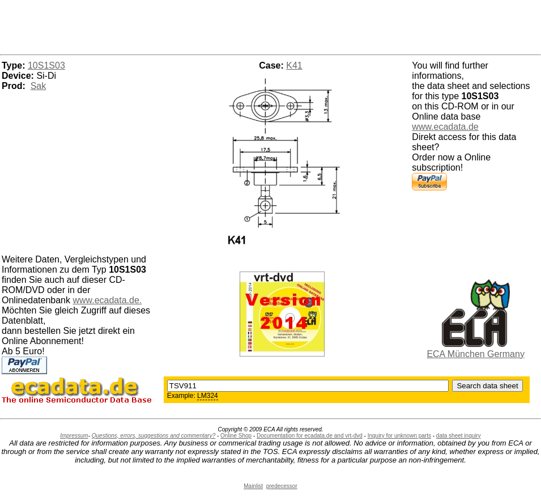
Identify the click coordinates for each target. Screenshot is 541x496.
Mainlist (253, 486)
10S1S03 (46, 65)
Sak (38, 86)
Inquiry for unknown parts (399, 436)
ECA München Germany (476, 354)
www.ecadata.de (445, 127)
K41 (294, 65)
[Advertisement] (271, 25)
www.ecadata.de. (107, 300)
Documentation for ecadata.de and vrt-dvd (310, 436)
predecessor (281, 486)
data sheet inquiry (458, 436)
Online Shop (236, 436)
